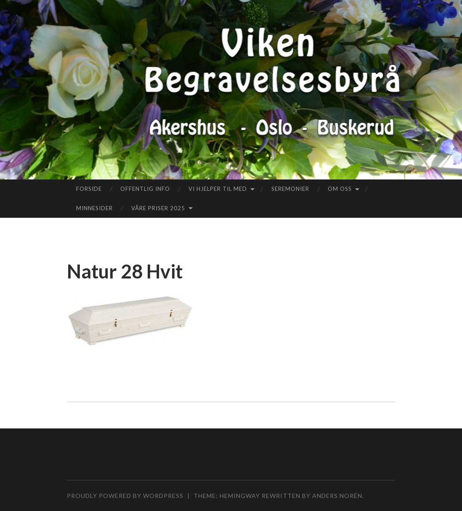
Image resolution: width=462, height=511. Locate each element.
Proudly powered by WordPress (125, 495)
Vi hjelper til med (218, 188)
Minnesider (94, 208)
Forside (89, 188)
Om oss (340, 188)
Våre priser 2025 (158, 208)
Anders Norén (337, 495)
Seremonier (290, 188)
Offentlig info (145, 188)
